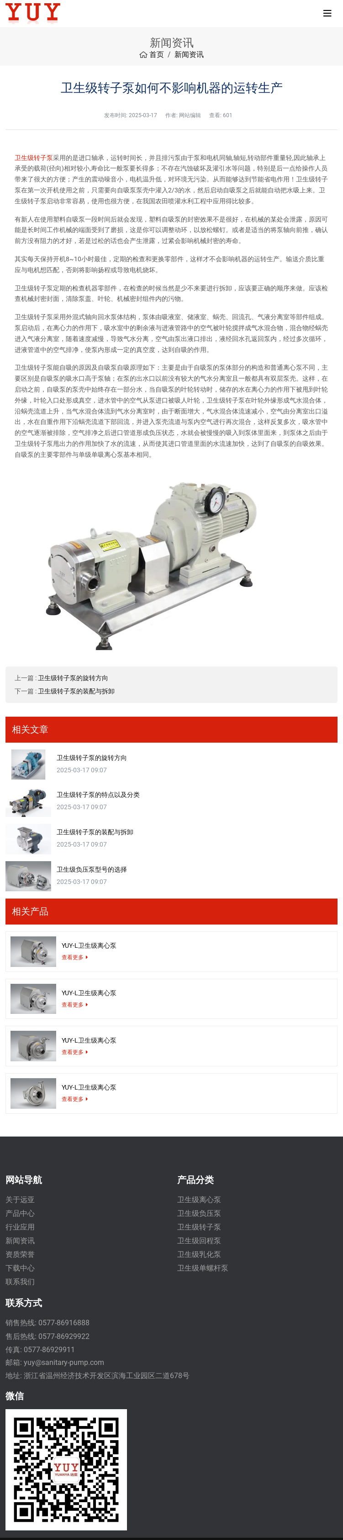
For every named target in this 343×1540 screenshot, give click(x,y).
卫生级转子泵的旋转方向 (73, 678)
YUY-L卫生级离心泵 (89, 945)
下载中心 (20, 1268)
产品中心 (20, 1213)
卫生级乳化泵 (199, 1254)
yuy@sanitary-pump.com (64, 1362)
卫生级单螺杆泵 (202, 1268)
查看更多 (73, 957)
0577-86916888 (64, 1322)
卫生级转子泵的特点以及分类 (98, 794)
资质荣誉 (20, 1254)
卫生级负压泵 (199, 1213)
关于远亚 (20, 1199)
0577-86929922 (64, 1336)
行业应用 (20, 1227)
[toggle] (327, 13)
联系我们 (20, 1281)
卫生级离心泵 (199, 1199)
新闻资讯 (20, 1240)
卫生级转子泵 (34, 157)
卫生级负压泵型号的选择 (92, 869)
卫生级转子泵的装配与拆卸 (76, 691)
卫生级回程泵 (199, 1240)
